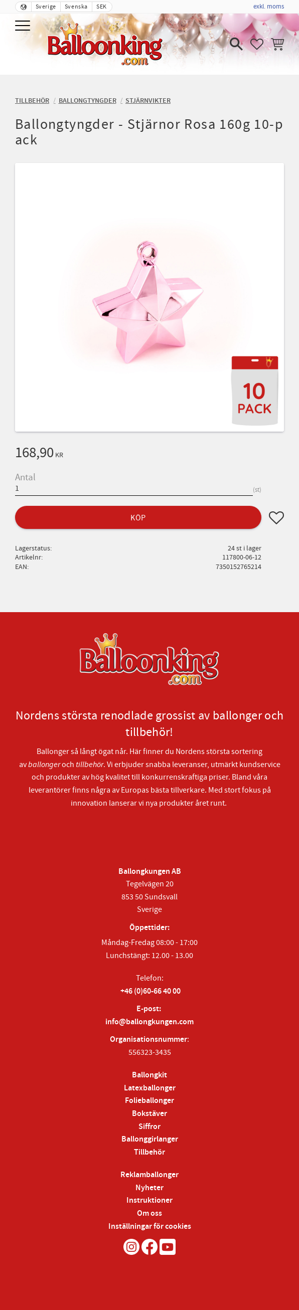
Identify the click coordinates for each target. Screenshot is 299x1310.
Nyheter (149, 1188)
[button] (24, 26)
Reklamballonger (149, 1175)
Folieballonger (149, 1100)
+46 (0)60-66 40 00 (150, 991)
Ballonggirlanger (149, 1139)
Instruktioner (149, 1200)
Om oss (149, 1213)
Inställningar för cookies (149, 1226)
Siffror (149, 1126)
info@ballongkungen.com (149, 1022)
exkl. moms (268, 7)
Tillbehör (149, 1152)
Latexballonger (150, 1088)
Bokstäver (149, 1113)
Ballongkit (149, 1075)
